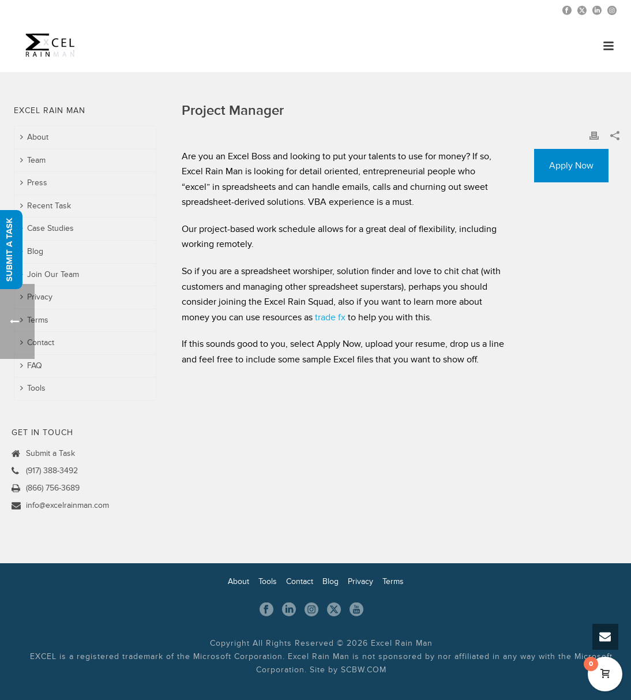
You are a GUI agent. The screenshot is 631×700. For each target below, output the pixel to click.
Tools (267, 581)
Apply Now (571, 165)
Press (33, 183)
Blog (31, 251)
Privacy (36, 297)
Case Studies (47, 228)
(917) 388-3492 (52, 471)
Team (33, 160)
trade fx (330, 317)
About (34, 137)
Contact (37, 342)
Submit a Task (50, 453)
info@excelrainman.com (67, 505)
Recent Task (45, 206)
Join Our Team (49, 274)
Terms (393, 581)
